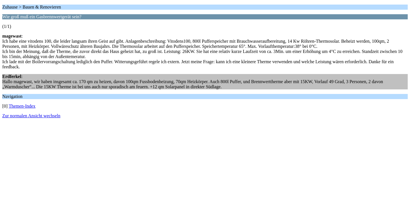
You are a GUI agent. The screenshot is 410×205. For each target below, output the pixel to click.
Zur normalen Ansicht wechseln (31, 115)
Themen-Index (22, 106)
